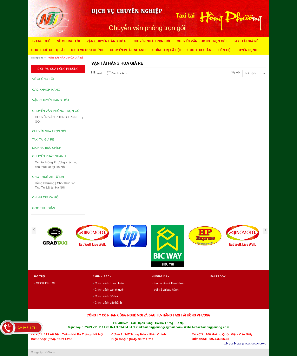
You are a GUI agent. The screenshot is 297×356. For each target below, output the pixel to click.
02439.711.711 (27, 328)
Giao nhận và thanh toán (169, 283)
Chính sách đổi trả (106, 296)
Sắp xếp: (235, 72)
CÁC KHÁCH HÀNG (46, 89)
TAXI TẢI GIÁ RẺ (43, 139)
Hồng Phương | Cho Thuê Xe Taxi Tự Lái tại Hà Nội (55, 185)
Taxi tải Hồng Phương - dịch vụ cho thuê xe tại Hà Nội (56, 164)
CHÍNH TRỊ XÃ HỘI (45, 197)
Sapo (51, 352)
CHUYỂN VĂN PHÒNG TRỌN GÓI (56, 110)
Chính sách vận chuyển (109, 289)
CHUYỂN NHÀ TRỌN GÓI (49, 131)
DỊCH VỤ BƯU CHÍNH (46, 147)
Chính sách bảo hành (108, 302)
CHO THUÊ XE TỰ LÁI (48, 176)
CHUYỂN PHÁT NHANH (49, 156)
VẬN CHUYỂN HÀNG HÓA (51, 100)
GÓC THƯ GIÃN (43, 208)
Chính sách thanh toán (109, 283)
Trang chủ (37, 57)
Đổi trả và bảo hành (166, 289)
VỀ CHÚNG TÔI (43, 79)
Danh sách (118, 73)
